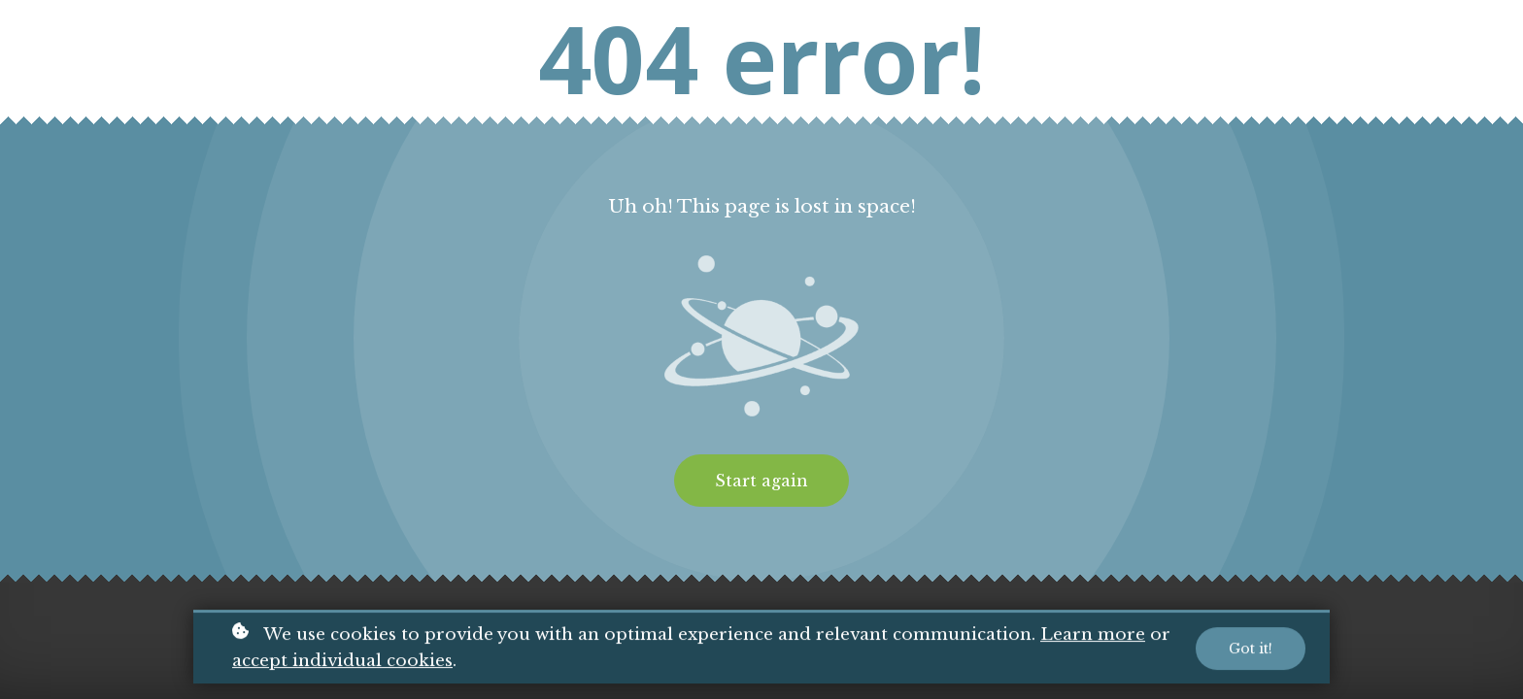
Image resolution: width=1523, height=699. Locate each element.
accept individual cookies (342, 661)
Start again (761, 480)
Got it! (1250, 649)
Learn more (1092, 636)
